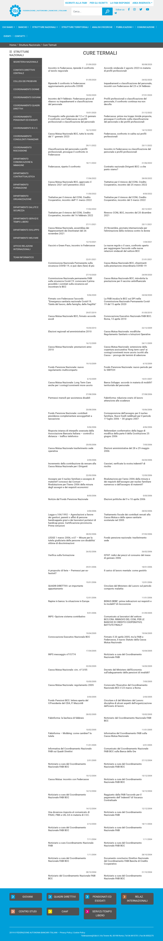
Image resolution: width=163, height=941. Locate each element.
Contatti (20, 36)
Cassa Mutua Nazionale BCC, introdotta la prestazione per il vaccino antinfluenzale (126, 280)
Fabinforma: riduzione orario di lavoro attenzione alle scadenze (123, 399)
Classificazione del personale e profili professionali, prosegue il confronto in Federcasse (68, 152)
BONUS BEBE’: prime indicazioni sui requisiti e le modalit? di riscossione (128, 602)
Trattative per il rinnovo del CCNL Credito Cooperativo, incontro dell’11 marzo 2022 (70, 198)
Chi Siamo (7, 27)
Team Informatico (23, 257)
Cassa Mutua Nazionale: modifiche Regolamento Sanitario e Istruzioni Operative (127, 333)
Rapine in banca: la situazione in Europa (68, 601)
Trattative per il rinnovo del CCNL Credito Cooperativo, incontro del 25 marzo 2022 (125, 183)
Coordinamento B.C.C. (25, 128)
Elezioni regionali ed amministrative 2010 (70, 331)
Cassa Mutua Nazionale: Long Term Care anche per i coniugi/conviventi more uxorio (70, 384)
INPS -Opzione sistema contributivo (66, 616)
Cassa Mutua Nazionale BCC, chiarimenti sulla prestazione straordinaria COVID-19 (125, 264)
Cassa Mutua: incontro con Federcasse (68, 779)
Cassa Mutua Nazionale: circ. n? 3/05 (67, 669)
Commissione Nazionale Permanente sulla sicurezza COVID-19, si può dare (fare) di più (71, 264)
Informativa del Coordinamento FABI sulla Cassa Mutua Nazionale (125, 734)
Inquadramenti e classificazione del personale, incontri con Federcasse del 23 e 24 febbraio (128, 85)
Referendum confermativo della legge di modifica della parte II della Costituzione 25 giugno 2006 (126, 433)
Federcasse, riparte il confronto (64, 166)
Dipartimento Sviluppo (26, 230)
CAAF (58, 911)
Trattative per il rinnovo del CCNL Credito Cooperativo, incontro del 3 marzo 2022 (125, 198)
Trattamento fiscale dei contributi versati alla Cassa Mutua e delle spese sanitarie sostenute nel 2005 (127, 517)
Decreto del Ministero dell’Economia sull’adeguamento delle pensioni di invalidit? (127, 671)
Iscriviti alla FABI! (76, 3)
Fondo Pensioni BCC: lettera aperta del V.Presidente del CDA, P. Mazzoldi (68, 702)
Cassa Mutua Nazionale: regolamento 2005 (71, 685)
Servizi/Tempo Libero (98, 913)
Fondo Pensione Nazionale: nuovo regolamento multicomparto (66, 368)
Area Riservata (141, 3)
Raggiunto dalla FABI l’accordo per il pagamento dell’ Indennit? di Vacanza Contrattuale (123, 797)
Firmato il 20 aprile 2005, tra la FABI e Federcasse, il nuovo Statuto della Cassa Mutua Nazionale (125, 639)
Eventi (7, 36)
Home (12, 45)
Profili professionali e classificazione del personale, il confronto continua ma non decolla (125, 101)
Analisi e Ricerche (102, 27)
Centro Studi (24, 911)
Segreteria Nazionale (25, 62)
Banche (22, 27)
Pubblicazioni (124, 27)
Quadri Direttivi (62, 897)
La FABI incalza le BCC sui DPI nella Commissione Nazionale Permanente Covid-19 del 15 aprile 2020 (127, 301)
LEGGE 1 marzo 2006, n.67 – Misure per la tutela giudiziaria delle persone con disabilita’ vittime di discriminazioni (71, 540)
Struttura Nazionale (29, 45)
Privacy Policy (66, 932)
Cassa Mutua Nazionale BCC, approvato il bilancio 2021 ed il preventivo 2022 (69, 183)
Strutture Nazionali (44, 27)
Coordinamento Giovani (27, 97)
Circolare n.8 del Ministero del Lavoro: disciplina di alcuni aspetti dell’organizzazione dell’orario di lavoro (128, 703)
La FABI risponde (120, 3)
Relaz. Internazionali (135, 898)
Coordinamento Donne (26, 89)
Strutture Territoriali (75, 27)
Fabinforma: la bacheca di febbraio (66, 718)
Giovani (22, 897)
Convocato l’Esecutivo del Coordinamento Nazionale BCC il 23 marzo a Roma (126, 686)
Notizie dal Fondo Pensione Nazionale (68, 499)
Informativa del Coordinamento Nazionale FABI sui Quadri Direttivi (70, 750)
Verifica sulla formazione (61, 555)
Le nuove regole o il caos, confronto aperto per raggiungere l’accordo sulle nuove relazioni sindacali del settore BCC (126, 248)
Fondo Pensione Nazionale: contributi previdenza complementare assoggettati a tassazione (70, 416)
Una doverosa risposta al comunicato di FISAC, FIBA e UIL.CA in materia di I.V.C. (69, 813)
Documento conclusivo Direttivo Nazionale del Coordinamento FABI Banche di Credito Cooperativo (126, 861)
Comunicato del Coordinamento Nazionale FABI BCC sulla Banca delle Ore (126, 750)
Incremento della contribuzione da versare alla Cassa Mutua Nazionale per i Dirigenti (72, 465)
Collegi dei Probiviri (25, 81)
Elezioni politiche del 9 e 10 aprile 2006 (124, 499)
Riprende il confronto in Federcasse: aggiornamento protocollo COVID (67, 85)
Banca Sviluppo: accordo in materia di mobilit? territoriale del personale (128, 384)
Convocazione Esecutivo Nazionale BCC (69, 636)
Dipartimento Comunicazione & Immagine (23, 161)
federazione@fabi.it (90, 935)
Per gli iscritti (99, 3)
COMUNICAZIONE (145, 27)
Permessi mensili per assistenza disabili (69, 397)
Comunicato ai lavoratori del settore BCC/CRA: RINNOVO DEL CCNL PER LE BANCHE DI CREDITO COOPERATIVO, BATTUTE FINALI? (124, 620)
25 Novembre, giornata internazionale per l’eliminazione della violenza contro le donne (127, 229)
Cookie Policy (79, 932)
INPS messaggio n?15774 (62, 654)
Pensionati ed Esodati (98, 898)
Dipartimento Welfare (25, 238)
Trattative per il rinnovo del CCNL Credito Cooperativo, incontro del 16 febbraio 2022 (70, 214)
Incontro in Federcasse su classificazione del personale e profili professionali (127, 150)
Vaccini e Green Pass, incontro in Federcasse (71, 245)
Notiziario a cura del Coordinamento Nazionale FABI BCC (67, 765)
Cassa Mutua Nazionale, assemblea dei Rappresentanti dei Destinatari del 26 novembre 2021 (68, 231)
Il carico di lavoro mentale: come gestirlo (125, 570)
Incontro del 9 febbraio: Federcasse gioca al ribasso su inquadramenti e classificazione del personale (71, 101)
